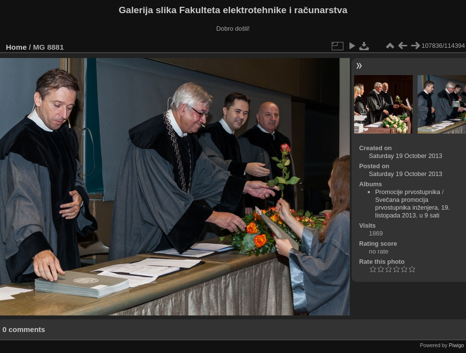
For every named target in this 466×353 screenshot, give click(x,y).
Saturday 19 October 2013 (405, 155)
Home (16, 47)
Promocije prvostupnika (407, 192)
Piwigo (456, 345)
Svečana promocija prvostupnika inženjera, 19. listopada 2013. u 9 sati (412, 207)
